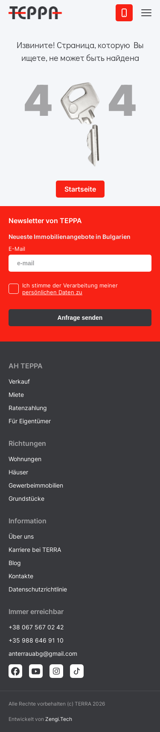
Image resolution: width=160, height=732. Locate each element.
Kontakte (21, 576)
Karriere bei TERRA (35, 549)
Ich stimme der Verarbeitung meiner (70, 285)
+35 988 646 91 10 (36, 640)
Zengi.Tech (58, 719)
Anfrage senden (80, 317)
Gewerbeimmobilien (36, 485)
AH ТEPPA (26, 366)
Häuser (18, 472)
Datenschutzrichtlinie (38, 589)
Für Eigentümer (30, 421)
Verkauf (19, 381)
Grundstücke (26, 498)
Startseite (80, 189)
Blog (15, 562)
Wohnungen (25, 458)
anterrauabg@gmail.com (43, 653)
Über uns (21, 536)
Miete (16, 394)
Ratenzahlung (28, 407)
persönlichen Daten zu (52, 292)
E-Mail (17, 248)
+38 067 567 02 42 (36, 627)
